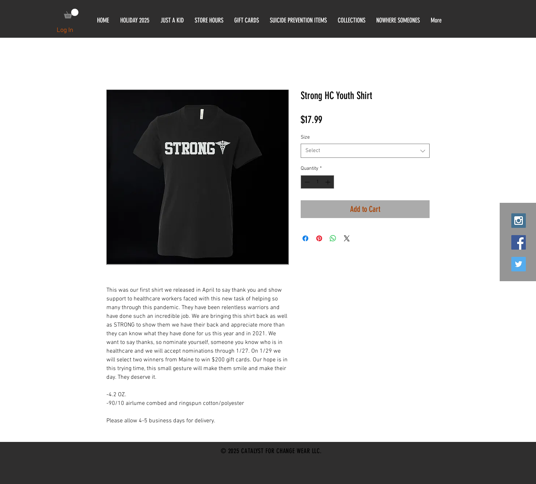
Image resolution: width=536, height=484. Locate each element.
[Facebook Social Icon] (518, 242)
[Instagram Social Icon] (518, 220)
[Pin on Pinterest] (319, 238)
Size (305, 137)
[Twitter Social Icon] (518, 264)
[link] (71, 14)
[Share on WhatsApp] (333, 238)
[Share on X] (346, 238)
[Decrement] (306, 182)
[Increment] (328, 182)
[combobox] (365, 151)
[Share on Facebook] (305, 238)
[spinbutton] (317, 182)
